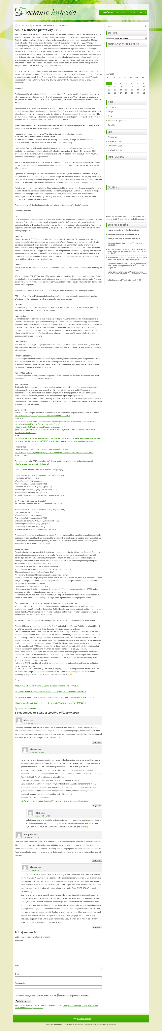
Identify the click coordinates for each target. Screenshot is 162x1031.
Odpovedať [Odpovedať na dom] (97, 742)
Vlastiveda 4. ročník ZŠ (131, 280)
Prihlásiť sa (112, 137)
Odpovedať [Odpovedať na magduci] (97, 860)
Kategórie (110, 38)
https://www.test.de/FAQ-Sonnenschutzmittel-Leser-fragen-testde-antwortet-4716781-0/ (50, 691)
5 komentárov (64, 25)
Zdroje (110, 112)
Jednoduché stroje (131, 230)
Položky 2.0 (115, 141)
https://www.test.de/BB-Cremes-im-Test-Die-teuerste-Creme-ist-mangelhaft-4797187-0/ (50, 703)
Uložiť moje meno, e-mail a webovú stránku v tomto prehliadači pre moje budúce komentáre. (52, 999)
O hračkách (108, 12)
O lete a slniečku (48, 25)
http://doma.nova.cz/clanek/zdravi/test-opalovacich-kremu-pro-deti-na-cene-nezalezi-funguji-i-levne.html (57, 438)
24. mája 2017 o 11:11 (32, 838)
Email (17, 978)
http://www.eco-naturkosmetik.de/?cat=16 (32, 464)
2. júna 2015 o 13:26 (43, 816)
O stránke (112, 107)
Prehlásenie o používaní (117, 120)
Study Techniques (110, 1028)
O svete (143, 12)
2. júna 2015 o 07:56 (37, 752)
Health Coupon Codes (93, 1028)
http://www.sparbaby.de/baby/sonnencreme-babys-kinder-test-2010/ (42, 416)
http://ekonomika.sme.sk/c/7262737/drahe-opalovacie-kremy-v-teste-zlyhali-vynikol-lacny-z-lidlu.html (56, 421)
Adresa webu (20, 987)
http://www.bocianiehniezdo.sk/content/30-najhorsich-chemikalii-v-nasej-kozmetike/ (54, 801)
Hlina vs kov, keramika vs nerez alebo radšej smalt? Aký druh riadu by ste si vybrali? (127, 251)
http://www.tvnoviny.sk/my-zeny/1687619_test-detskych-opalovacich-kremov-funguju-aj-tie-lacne (54, 441)
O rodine (121, 12)
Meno (17, 968)
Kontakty (111, 125)
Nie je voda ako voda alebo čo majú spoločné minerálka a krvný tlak (127, 274)
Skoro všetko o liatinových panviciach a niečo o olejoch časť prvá (127, 258)
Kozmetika (37, 25)
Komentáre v (115, 146)
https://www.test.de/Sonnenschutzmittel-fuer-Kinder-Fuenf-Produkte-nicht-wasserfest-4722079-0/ (54, 697)
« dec (115, 96)
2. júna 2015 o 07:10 (31, 723)
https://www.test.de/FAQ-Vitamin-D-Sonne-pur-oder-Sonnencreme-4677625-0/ (47, 686)
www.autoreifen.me (77, 1028)
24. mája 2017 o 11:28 (37, 870)
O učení (132, 12)
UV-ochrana (31, 709)
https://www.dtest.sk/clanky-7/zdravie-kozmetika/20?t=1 (37, 424)
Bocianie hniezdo (84, 1022)
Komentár (19, 941)
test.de (93, 182)
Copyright (112, 116)
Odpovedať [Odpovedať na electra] (97, 806)
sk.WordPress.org (115, 150)
